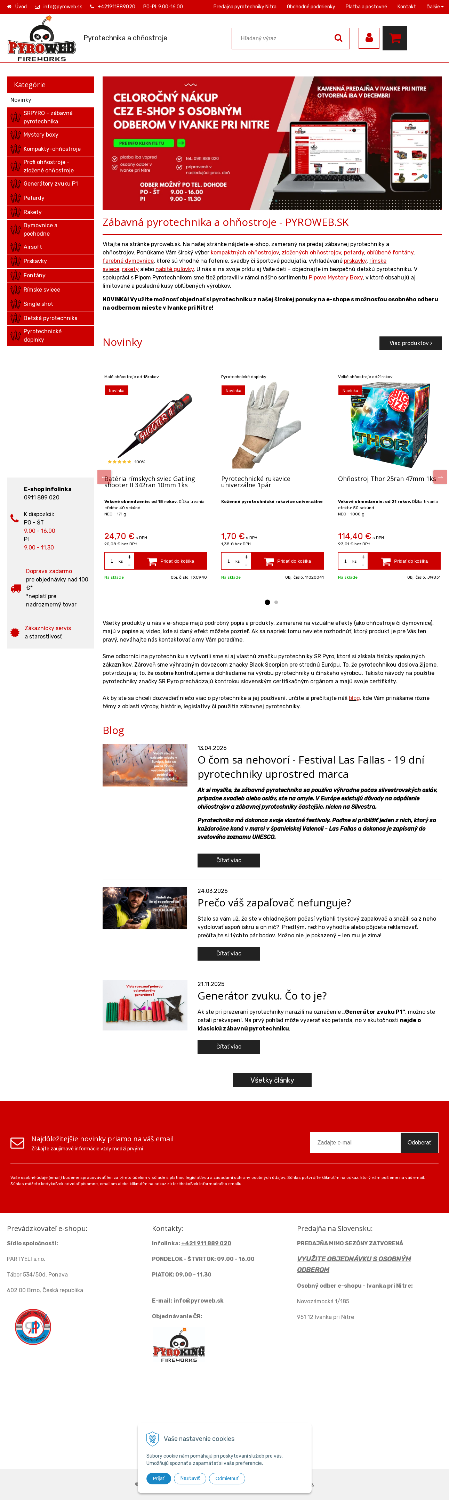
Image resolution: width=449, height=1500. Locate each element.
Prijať (159, 1478)
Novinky (20, 100)
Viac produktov (411, 343)
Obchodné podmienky (311, 7)
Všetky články (272, 1080)
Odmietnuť (227, 1478)
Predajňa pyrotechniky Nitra (245, 7)
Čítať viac (228, 860)
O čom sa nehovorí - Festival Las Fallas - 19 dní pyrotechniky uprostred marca (311, 766)
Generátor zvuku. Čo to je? (262, 995)
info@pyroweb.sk (62, 7)
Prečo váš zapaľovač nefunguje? (274, 902)
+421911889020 (116, 7)
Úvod (21, 7)
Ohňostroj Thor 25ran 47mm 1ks (387, 478)
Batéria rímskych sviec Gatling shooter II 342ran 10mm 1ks (149, 481)
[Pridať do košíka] (170, 561)
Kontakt (407, 7)
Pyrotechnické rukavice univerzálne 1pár (255, 481)
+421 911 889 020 (206, 1243)
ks (121, 561)
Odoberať (419, 1143)
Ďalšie (435, 7)
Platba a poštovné (366, 7)
